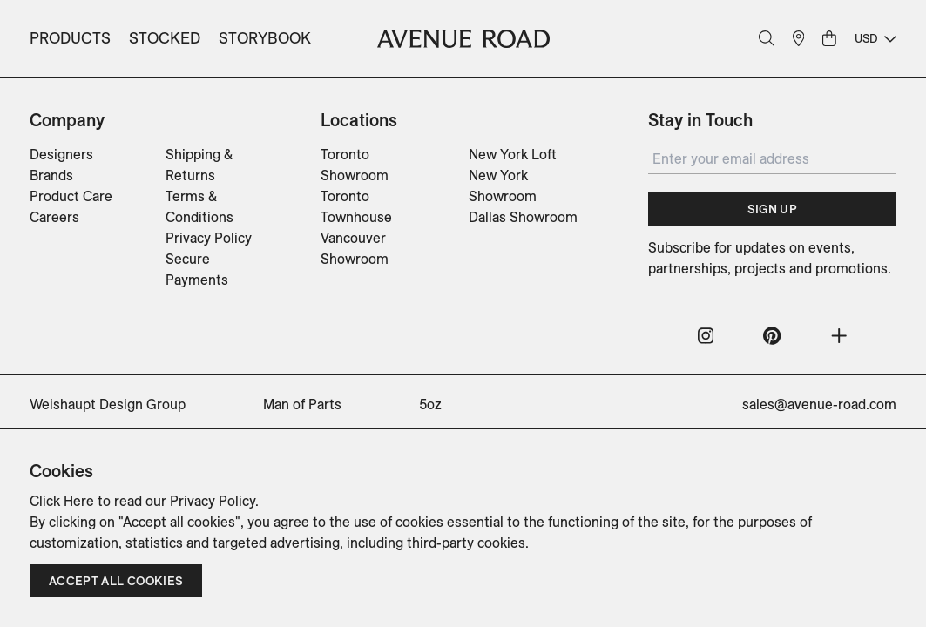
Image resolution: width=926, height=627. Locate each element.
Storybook (265, 38)
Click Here (62, 500)
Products (70, 38)
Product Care (71, 196)
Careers (54, 217)
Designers (61, 154)
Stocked (164, 38)
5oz (430, 404)
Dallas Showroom (523, 217)
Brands (51, 175)
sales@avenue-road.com (819, 404)
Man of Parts (302, 404)
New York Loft (513, 154)
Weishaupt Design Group (108, 404)
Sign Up (772, 209)
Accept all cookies (116, 581)
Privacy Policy (209, 237)
